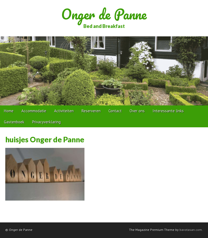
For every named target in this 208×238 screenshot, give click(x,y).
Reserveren (91, 110)
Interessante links (168, 110)
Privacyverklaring (46, 121)
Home (8, 110)
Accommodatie (33, 110)
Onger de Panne (104, 14)
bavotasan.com (190, 230)
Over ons (137, 110)
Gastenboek (14, 121)
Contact (115, 110)
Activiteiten (64, 110)
